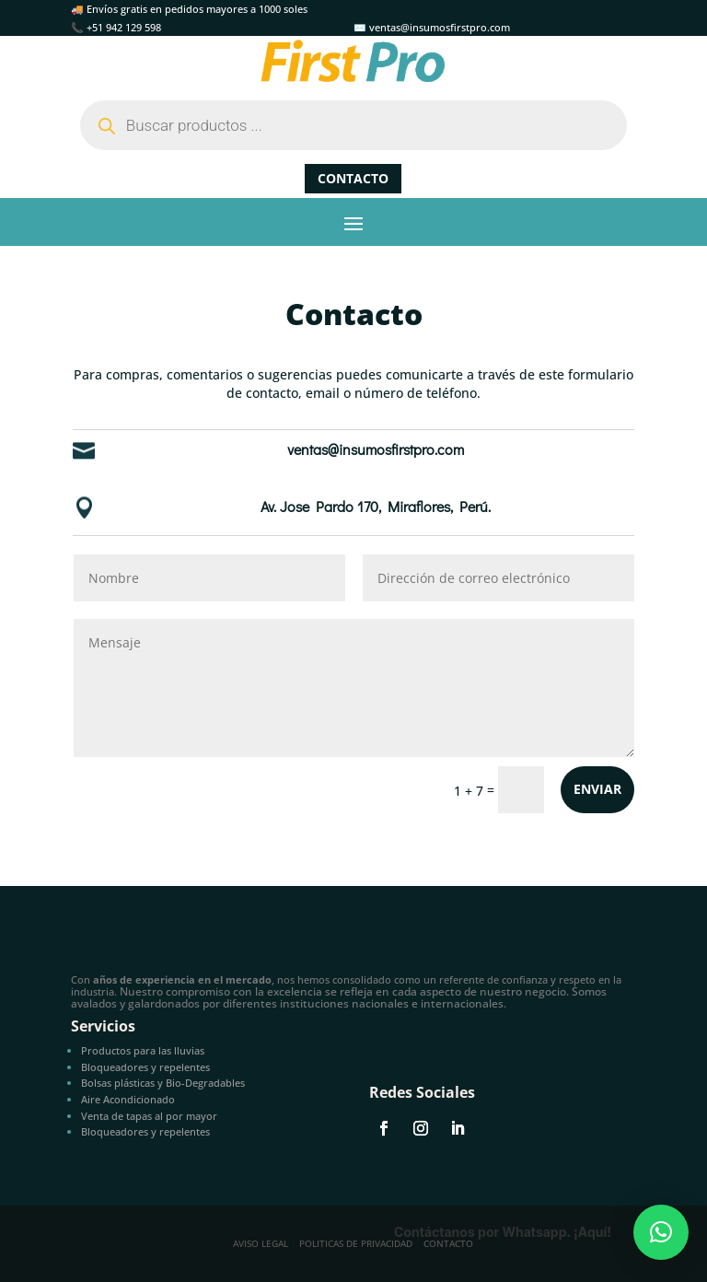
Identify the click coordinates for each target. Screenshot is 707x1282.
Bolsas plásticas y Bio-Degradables (163, 1083)
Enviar (597, 789)
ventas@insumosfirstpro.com (375, 449)
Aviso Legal (260, 1243)
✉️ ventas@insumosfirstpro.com (432, 27)
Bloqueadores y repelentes (145, 1067)
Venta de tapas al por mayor (149, 1116)
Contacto (353, 178)
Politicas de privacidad (355, 1243)
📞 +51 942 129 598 (116, 27)
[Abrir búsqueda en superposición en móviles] (353, 125)
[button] (661, 1232)
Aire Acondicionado (128, 1099)
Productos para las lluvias (142, 1050)
